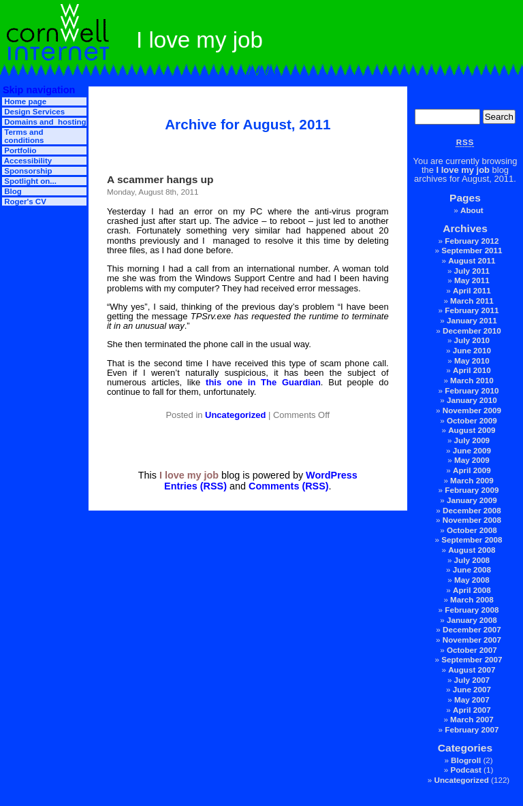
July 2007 (472, 679)
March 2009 (472, 480)
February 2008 (471, 609)
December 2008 (472, 510)
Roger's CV (24, 201)
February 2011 (471, 310)
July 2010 (472, 340)
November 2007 (472, 639)
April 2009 (472, 470)
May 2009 (472, 459)
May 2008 (472, 579)
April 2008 (472, 589)
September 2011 (471, 250)
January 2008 (472, 619)
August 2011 (471, 260)
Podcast (465, 769)
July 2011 (472, 270)
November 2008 (472, 519)
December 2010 (472, 330)
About (472, 210)
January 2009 (472, 500)
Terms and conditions (23, 136)
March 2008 (472, 599)
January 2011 (472, 320)
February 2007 (471, 729)
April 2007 (472, 709)
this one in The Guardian (263, 382)
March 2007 (472, 719)
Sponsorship (27, 171)
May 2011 (472, 280)
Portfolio (19, 150)
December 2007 (472, 629)
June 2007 (472, 689)
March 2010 (472, 380)
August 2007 (471, 669)
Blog (12, 191)
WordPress (332, 475)
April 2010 (472, 370)
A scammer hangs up (160, 179)
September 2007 (471, 659)
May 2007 (472, 699)
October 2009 (472, 420)
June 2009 (472, 450)
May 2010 (472, 360)
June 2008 (472, 569)
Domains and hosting (44, 122)
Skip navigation (37, 89)
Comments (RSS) (289, 486)
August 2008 (471, 549)
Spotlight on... (29, 181)
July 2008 (472, 559)
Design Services (33, 112)
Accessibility (27, 161)
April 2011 (472, 290)
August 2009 (471, 429)
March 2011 (472, 300)
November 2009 (472, 410)
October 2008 (472, 530)
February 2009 (471, 489)
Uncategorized (461, 779)
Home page (24, 101)
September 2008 (471, 539)
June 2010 (472, 350)
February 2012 (471, 240)
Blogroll (466, 760)
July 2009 (472, 440)
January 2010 (472, 400)
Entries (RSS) (195, 486)
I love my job (463, 170)
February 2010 (471, 390)
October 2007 (472, 649)
